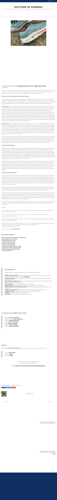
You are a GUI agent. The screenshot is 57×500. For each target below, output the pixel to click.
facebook (5, 461)
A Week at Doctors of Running (9, 305)
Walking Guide (31, 3)
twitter (10, 461)
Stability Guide (20, 3)
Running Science (42, 3)
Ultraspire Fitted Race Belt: (12, 339)
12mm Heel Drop (8, 459)
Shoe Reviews (8, 3)
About (47, 3)
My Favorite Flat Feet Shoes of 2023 (11, 301)
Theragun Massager (11, 363)
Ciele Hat (8, 366)
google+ (15, 461)
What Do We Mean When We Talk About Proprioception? (15, 299)
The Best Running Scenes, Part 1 (10, 304)
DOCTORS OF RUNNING (28, 7)
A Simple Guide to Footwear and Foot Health (12, 309)
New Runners (14, 3)
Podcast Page (13, 427)
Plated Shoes (26, 3)
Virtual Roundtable (14, 398)
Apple (12, 429)
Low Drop (20, 459)
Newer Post (7, 477)
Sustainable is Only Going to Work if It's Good (13, 308)
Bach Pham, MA (23, 467)
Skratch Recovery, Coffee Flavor (14, 347)
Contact (50, 3)
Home (4, 3)
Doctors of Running (16, 391)
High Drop (15, 459)
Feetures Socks (10, 354)
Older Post (32, 477)
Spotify (13, 430)
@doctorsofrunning (16, 394)
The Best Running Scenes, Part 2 (10, 302)
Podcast (36, 3)
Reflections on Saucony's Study (10, 307)
